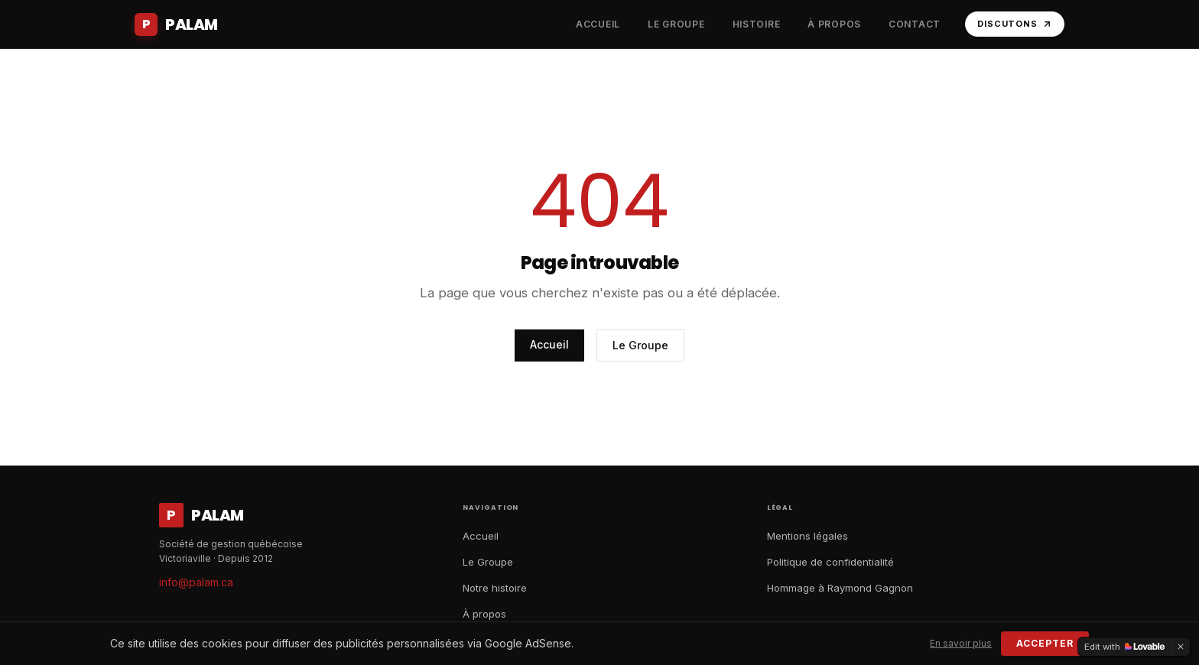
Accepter (1045, 643)
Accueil (549, 344)
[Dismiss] (1180, 646)
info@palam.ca (196, 582)
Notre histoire (495, 588)
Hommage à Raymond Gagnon (840, 588)
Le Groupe (640, 345)
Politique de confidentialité (830, 562)
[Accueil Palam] (176, 24)
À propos (484, 614)
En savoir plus (961, 643)
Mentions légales (807, 536)
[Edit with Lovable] (1124, 646)
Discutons (1014, 23)
